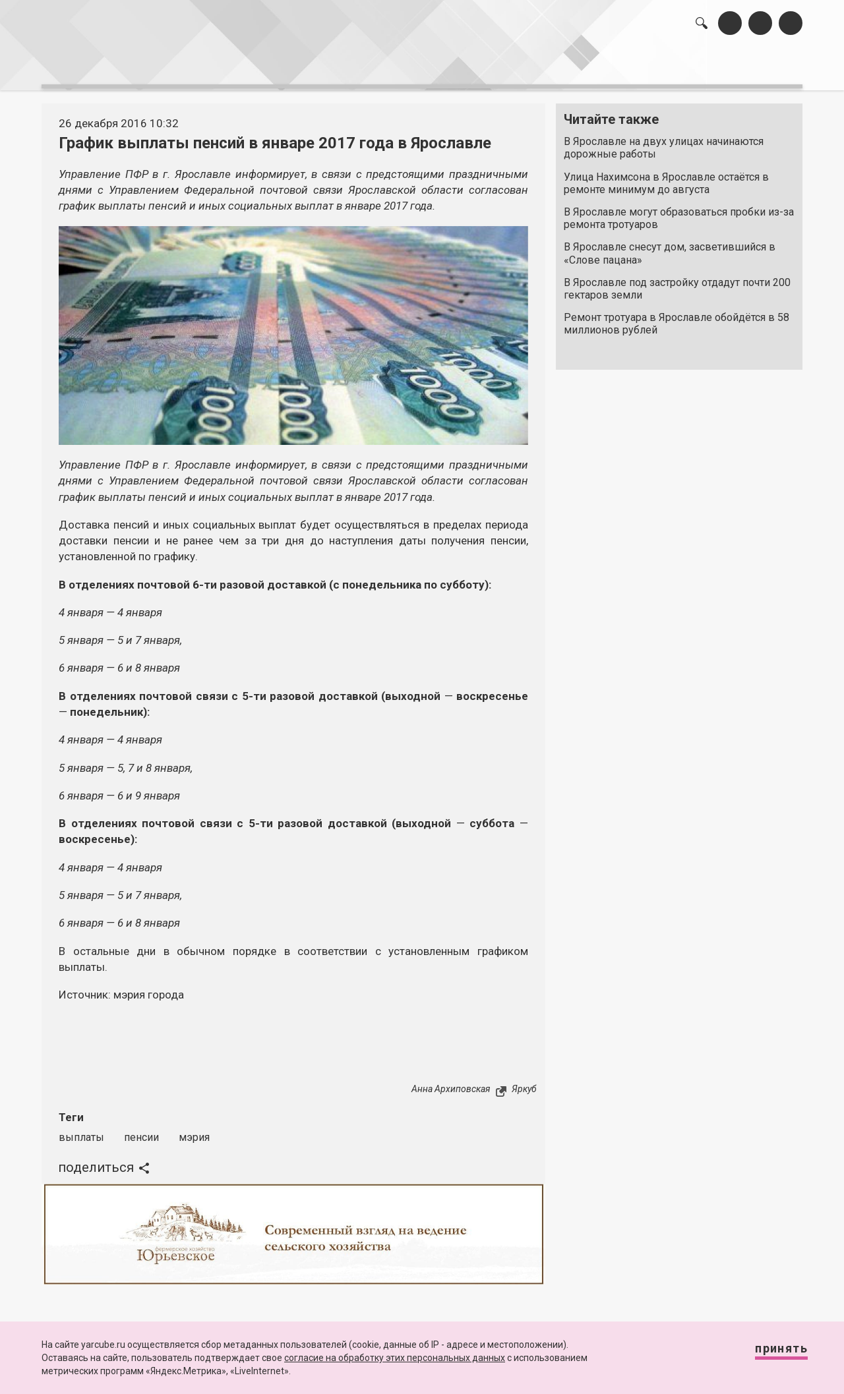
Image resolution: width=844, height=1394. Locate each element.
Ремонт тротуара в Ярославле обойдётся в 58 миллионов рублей (676, 317)
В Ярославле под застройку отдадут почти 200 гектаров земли (677, 282)
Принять (768, 1354)
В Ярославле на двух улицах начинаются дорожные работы (664, 141)
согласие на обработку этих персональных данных (394, 1357)
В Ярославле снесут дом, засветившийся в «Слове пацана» (669, 246)
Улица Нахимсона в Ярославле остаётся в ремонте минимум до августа (666, 176)
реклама (745, 66)
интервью (390, 66)
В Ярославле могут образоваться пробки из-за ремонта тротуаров (679, 211)
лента (228, 66)
